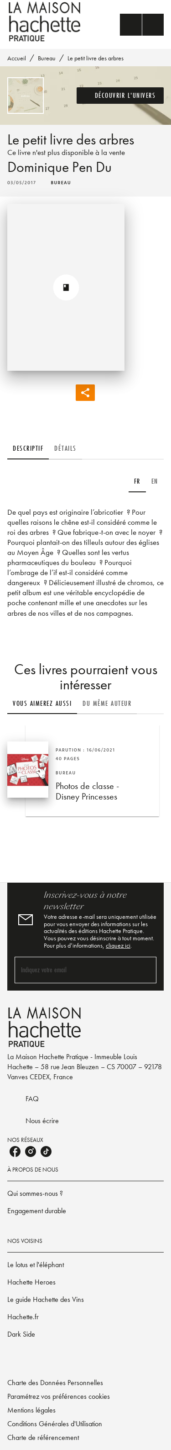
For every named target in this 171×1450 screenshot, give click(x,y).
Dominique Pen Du (59, 167)
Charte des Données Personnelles (55, 1382)
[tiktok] (46, 1151)
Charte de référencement (43, 1437)
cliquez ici (118, 945)
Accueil (16, 58)
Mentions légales (31, 1410)
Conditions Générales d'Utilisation (54, 1424)
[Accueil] (45, 21)
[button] (120, 95)
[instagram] (30, 1151)
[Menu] (142, 25)
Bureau (47, 58)
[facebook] (15, 1151)
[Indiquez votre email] (74, 970)
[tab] (28, 448)
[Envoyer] (145, 970)
